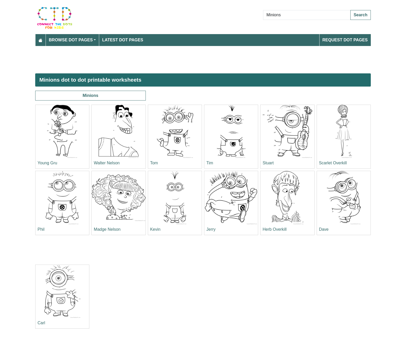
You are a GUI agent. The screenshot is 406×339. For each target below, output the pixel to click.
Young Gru (47, 163)
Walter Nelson (107, 163)
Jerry (211, 229)
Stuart (268, 163)
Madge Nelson (107, 229)
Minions (90, 95)
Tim (209, 163)
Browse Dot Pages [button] (71, 40)
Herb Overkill (274, 229)
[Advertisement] (190, 59)
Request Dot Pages (345, 40)
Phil (41, 229)
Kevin (155, 229)
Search (360, 15)
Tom (154, 163)
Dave (324, 229)
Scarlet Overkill (333, 163)
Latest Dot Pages (122, 40)
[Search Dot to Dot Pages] (307, 15)
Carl (41, 323)
